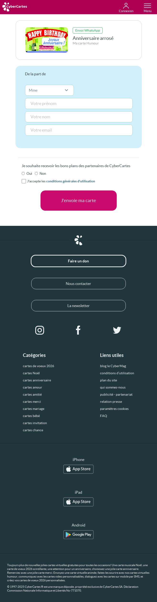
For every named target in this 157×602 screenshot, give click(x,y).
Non (43, 173)
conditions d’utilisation (117, 373)
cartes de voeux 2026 (38, 366)
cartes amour (32, 387)
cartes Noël (31, 373)
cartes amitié (32, 394)
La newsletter (78, 305)
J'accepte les (61, 181)
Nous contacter (78, 283)
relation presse (111, 401)
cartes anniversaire (37, 380)
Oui (29, 173)
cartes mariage (33, 409)
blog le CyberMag (113, 366)
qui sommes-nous (113, 387)
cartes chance (33, 430)
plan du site (108, 380)
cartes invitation (35, 423)
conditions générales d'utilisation (70, 181)
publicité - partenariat (116, 394)
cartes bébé (31, 416)
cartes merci (32, 401)
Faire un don (78, 261)
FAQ (103, 416)
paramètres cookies (114, 409)
